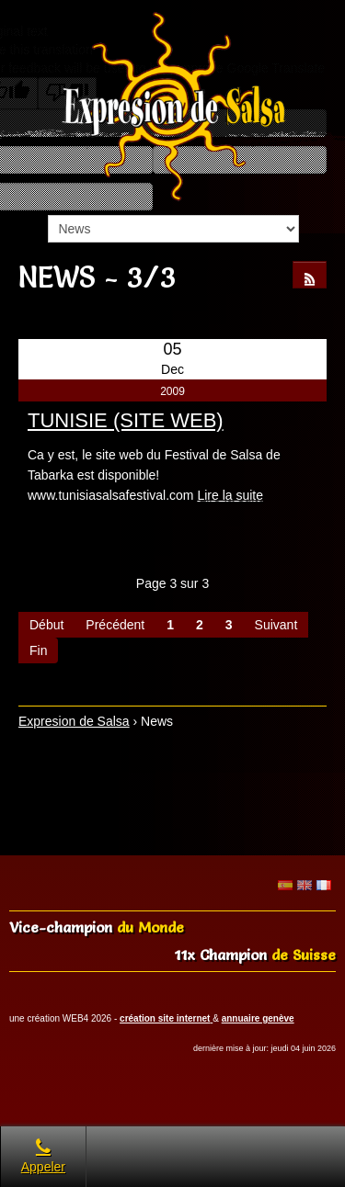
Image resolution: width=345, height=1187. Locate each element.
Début (46, 624)
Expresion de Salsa (74, 721)
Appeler (43, 1155)
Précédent (115, 624)
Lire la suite (230, 495)
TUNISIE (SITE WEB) (126, 420)
